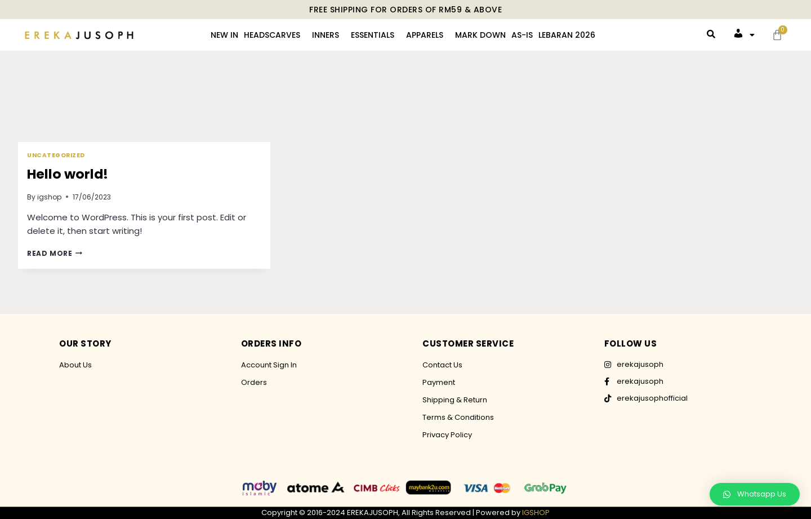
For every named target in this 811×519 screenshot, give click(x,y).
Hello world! (70, 174)
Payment (438, 382)
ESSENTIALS (372, 35)
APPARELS (424, 35)
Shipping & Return (454, 399)
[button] (755, 494)
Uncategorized (56, 155)
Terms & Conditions (458, 417)
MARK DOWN (480, 35)
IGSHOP (536, 512)
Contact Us (442, 365)
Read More (54, 253)
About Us (75, 365)
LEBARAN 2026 (566, 35)
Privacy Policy (447, 434)
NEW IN (224, 35)
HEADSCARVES (272, 35)
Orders (254, 382)
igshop (49, 197)
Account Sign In (269, 365)
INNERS (325, 35)
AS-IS (522, 35)
